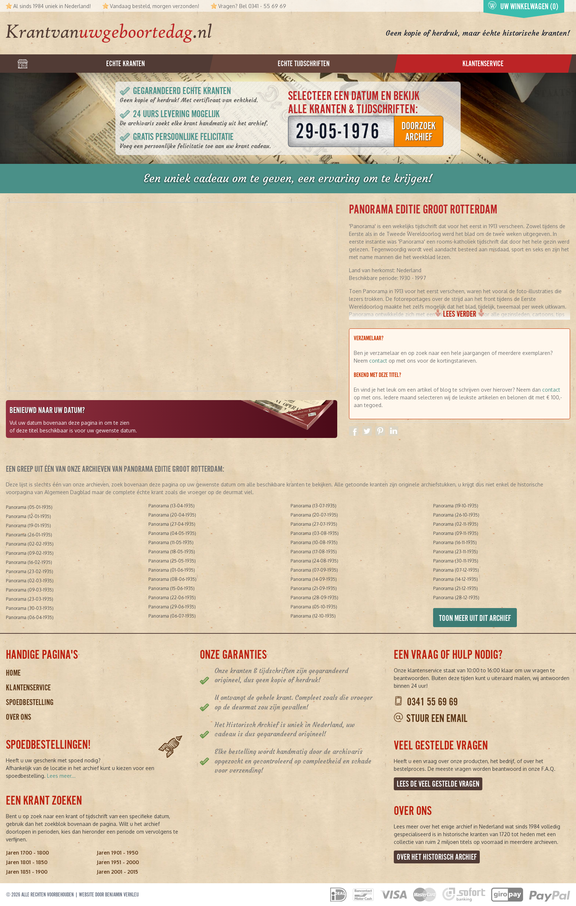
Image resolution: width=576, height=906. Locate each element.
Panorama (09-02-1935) (30, 553)
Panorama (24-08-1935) (314, 561)
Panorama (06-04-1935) (30, 617)
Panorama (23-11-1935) (455, 551)
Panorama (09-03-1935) (30, 590)
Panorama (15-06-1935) (171, 588)
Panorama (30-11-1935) (455, 561)
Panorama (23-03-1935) (29, 599)
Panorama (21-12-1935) (455, 588)
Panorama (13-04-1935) (171, 505)
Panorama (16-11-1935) (455, 542)
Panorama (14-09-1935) (314, 579)
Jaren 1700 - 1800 (27, 852)
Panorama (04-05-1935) (172, 533)
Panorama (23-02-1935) (29, 571)
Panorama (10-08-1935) (314, 542)
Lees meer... (61, 776)
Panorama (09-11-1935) (455, 533)
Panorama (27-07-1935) (314, 524)
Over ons (18, 717)
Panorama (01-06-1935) (171, 570)
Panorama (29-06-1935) (172, 607)
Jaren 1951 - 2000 (118, 862)
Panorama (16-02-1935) (29, 562)
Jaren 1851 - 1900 (26, 872)
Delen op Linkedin (393, 431)
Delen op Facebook (354, 431)
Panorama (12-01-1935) (28, 516)
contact (378, 360)
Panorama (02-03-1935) (30, 580)
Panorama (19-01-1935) (28, 525)
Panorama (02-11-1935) (455, 524)
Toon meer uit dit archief (475, 618)
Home (13, 673)
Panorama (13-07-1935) (313, 505)
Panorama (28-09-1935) (314, 597)
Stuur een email (436, 718)
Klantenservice (28, 688)
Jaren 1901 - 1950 (117, 852)
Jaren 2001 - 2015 (117, 872)
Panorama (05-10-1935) (314, 607)
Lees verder (459, 314)
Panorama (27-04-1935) (171, 524)
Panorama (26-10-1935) (456, 515)
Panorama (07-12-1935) (456, 570)
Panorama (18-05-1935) (171, 551)
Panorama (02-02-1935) (30, 544)
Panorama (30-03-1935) (30, 608)
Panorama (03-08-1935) (315, 533)
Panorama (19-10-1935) (455, 505)
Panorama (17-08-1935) (314, 551)
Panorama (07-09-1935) (314, 570)
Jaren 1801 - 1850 (26, 862)
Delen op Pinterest (380, 431)
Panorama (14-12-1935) (455, 579)
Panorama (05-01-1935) (29, 507)
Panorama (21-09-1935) (314, 588)
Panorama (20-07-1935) (314, 515)
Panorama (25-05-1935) (172, 561)
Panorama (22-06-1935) (172, 597)
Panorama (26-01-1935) (29, 535)
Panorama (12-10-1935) (313, 616)
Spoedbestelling (30, 702)
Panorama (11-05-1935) (171, 542)
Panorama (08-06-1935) (172, 579)
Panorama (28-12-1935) (456, 597)
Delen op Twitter (367, 431)
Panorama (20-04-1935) (172, 515)
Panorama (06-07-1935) (172, 616)
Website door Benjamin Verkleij (109, 894)
